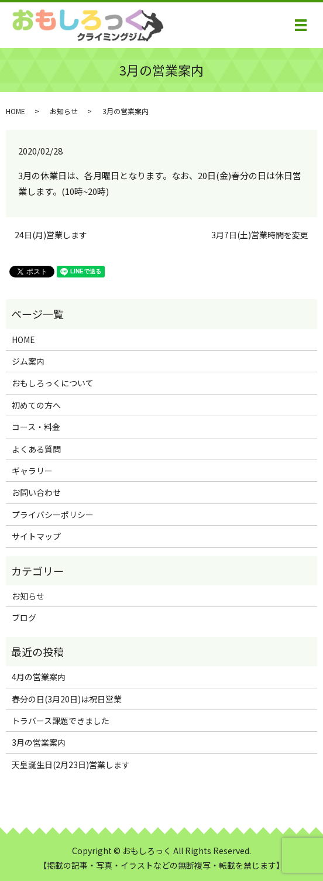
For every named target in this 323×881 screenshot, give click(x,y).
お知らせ (64, 111)
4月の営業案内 (39, 677)
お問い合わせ (36, 492)
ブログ (24, 617)
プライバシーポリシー (53, 514)
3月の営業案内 (39, 742)
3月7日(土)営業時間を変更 (259, 235)
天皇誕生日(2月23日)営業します (71, 764)
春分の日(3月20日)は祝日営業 (67, 699)
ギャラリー (32, 471)
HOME (15, 111)
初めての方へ (36, 405)
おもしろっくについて (53, 383)
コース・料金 (36, 427)
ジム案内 (28, 361)
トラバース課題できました (60, 720)
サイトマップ (36, 536)
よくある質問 (36, 449)
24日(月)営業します (51, 235)
